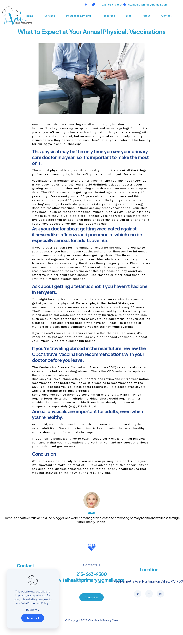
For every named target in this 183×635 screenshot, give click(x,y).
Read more (32, 609)
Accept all (33, 618)
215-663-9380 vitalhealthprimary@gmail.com (91, 577)
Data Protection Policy (34, 603)
